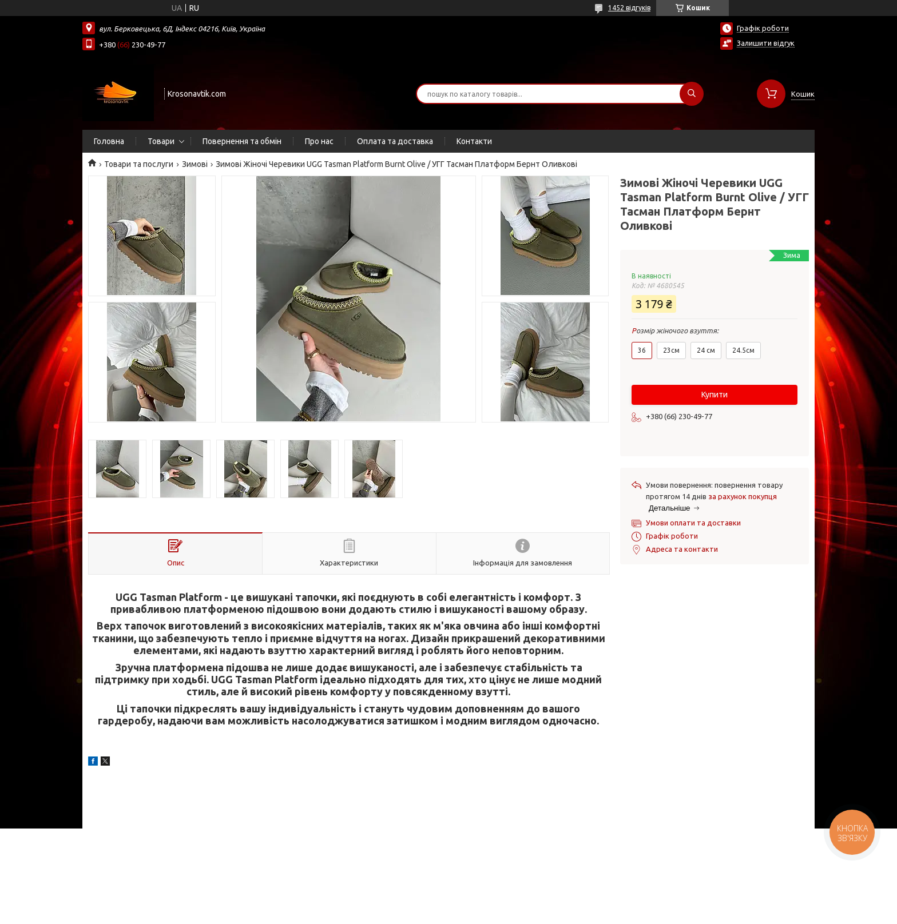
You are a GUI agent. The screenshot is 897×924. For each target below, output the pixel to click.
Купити (714, 394)
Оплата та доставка (395, 141)
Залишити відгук (766, 43)
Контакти (474, 141)
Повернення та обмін (242, 141)
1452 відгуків (629, 7)
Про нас (319, 141)
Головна (109, 141)
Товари (161, 141)
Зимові (195, 164)
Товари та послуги (138, 164)
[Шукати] (692, 94)
